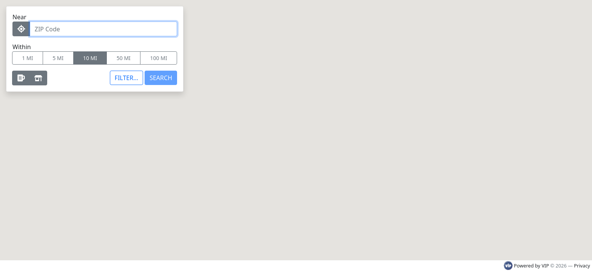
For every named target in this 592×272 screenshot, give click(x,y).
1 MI (27, 58)
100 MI (158, 58)
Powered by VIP (527, 265)
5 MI (57, 58)
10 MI (90, 58)
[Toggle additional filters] (126, 78)
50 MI (124, 58)
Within (21, 47)
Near (19, 17)
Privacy (582, 265)
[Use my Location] (21, 29)
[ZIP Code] (103, 29)
